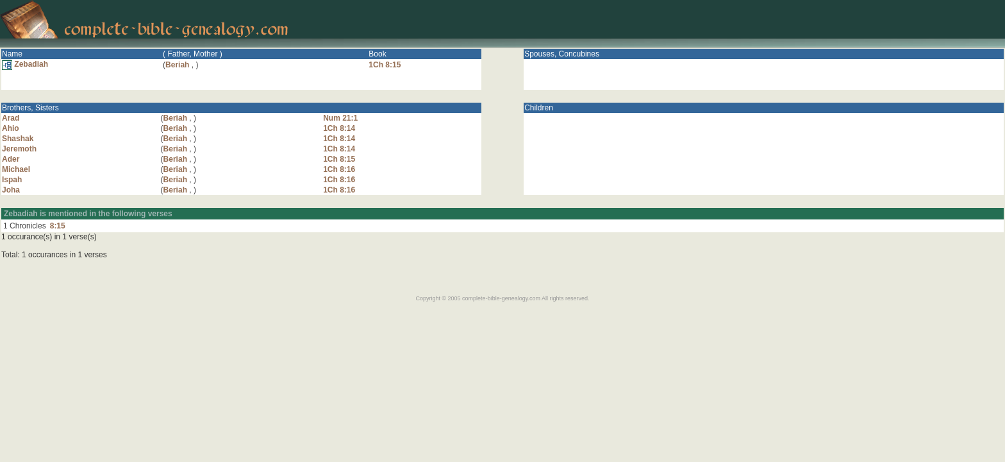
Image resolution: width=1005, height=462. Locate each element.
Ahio (10, 128)
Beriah (177, 64)
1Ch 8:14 (339, 128)
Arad (10, 118)
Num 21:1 (340, 118)
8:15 (57, 225)
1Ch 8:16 (339, 169)
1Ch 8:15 (385, 64)
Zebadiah (25, 64)
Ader (10, 159)
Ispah (12, 179)
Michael (16, 169)
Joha (11, 189)
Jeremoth (19, 148)
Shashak (17, 138)
